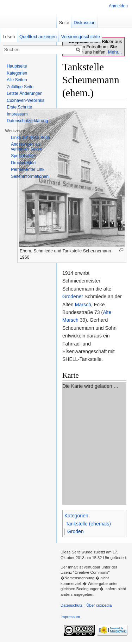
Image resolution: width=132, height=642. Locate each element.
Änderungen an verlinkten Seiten (26, 147)
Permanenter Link (27, 169)
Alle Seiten (17, 79)
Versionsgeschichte (80, 36)
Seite (64, 22)
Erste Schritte (19, 107)
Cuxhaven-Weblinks (25, 100)
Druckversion (23, 162)
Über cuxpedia (99, 605)
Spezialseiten (23, 155)
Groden (75, 531)
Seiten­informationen (30, 176)
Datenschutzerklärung (27, 120)
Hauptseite (17, 66)
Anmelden (118, 6)
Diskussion (84, 22)
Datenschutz (71, 605)
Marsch (83, 304)
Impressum (17, 114)
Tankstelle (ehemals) (88, 523)
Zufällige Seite (20, 86)
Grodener (72, 296)
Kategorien (76, 515)
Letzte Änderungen (24, 93)
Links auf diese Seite (30, 137)
